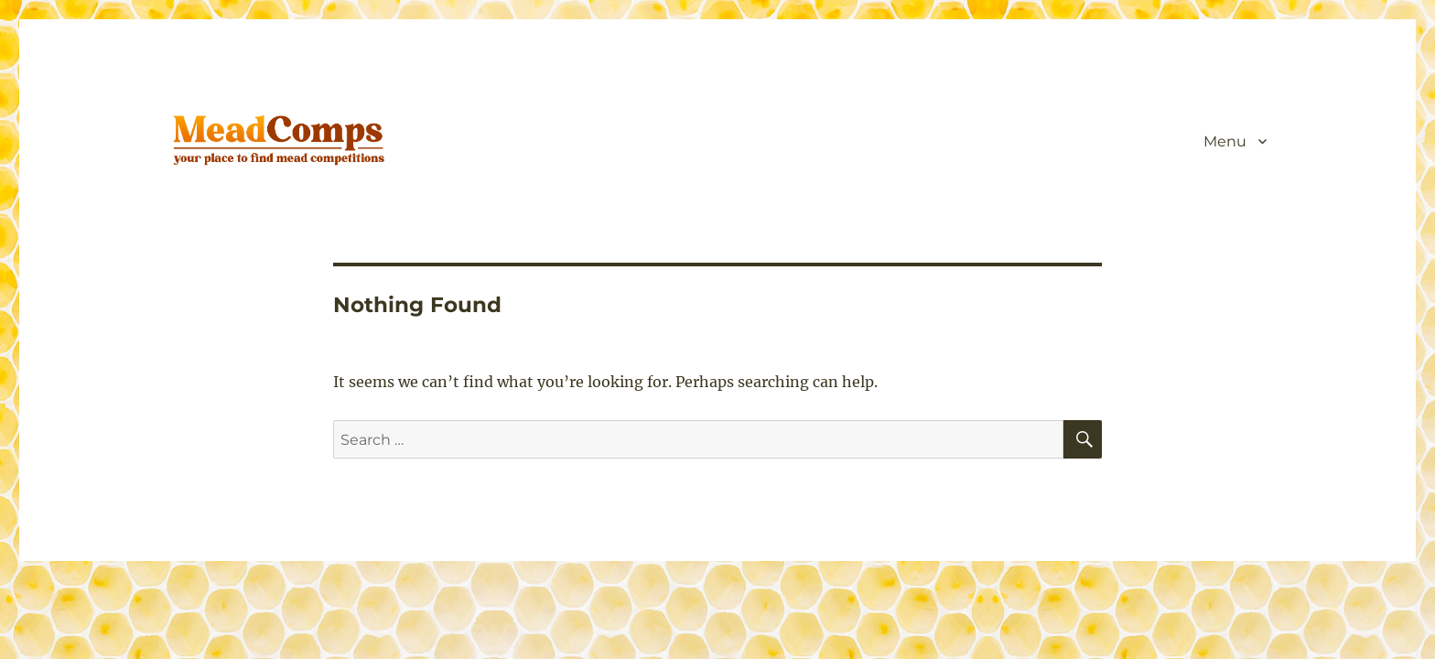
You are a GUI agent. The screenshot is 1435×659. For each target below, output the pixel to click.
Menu (1224, 141)
